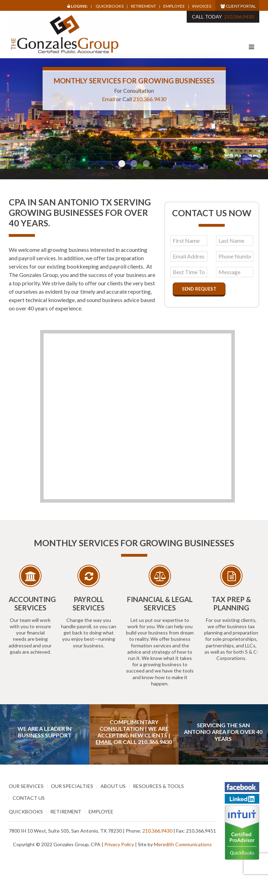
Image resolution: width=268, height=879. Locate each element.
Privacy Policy (119, 844)
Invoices (201, 6)
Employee (174, 6)
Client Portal (238, 6)
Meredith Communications (183, 844)
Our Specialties (72, 786)
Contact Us (29, 798)
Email (108, 99)
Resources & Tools (158, 786)
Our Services (26, 786)
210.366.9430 (239, 17)
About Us (113, 786)
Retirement (143, 6)
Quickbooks (110, 6)
